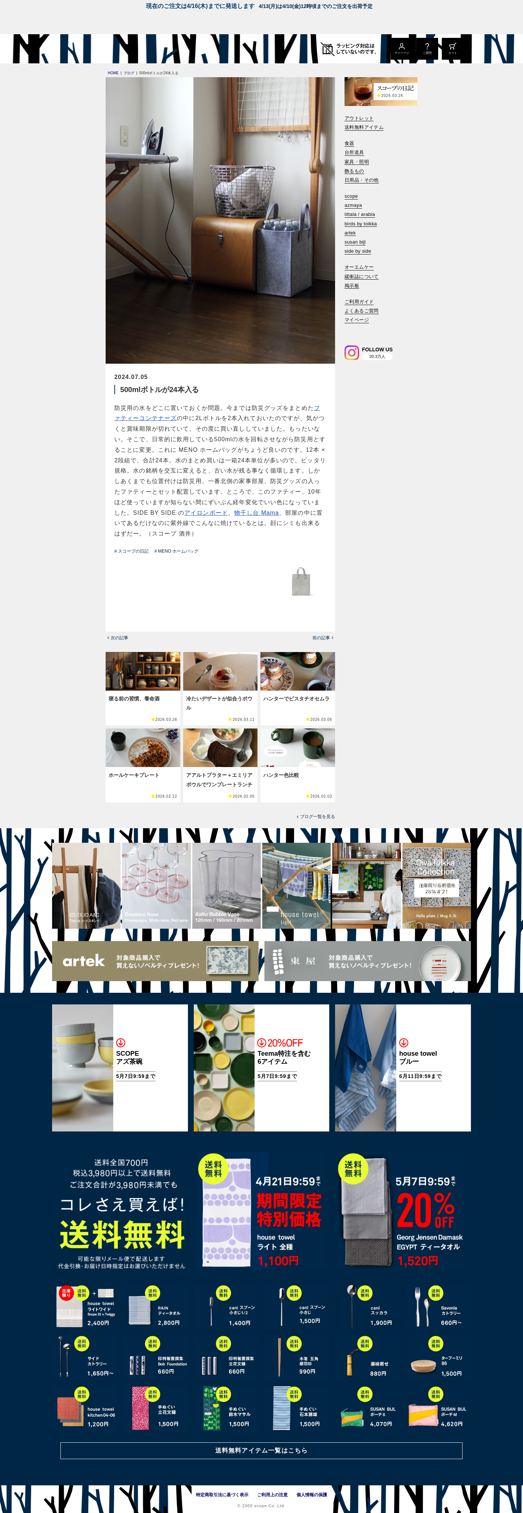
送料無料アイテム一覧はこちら (261, 1450)
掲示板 (352, 285)
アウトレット (359, 118)
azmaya (353, 205)
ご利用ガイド (359, 301)
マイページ (357, 320)
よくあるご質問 (362, 310)
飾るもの (354, 171)
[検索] (350, 330)
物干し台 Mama (256, 513)
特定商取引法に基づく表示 (222, 1494)
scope (351, 196)
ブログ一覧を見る (317, 816)
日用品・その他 (362, 180)
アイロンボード (206, 513)
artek (350, 233)
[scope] (113, 48)
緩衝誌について (362, 276)
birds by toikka (361, 223)
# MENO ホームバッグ (176, 551)
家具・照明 (357, 162)
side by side (358, 251)
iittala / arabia (360, 214)
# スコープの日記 (131, 551)
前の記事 (321, 637)
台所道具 (354, 152)
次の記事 (119, 637)
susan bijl (355, 242)
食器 (349, 143)
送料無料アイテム (364, 127)
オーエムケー (359, 267)
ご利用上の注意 (272, 1494)
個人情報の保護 (311, 1494)
